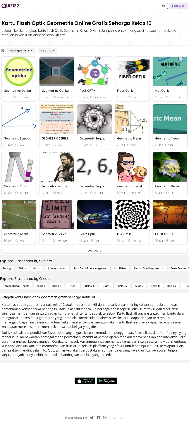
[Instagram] (104, 418)
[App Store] (85, 381)
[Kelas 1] (40, 286)
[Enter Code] (178, 6)
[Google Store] (107, 381)
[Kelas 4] (89, 286)
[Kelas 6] (122, 286)
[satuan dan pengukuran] (148, 268)
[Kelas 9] (171, 286)
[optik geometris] (21, 51)
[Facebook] (98, 418)
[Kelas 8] (155, 286)
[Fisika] (22, 268)
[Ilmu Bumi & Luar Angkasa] (90, 268)
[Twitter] (92, 418)
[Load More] (94, 251)
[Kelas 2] (56, 286)
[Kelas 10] (47, 51)
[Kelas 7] (138, 286)
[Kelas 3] (73, 286)
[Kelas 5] (106, 286)
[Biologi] (7, 268)
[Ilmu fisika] (119, 268)
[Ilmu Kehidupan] (57, 268)
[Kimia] (36, 268)
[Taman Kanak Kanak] (16, 286)
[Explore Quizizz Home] (10, 6)
